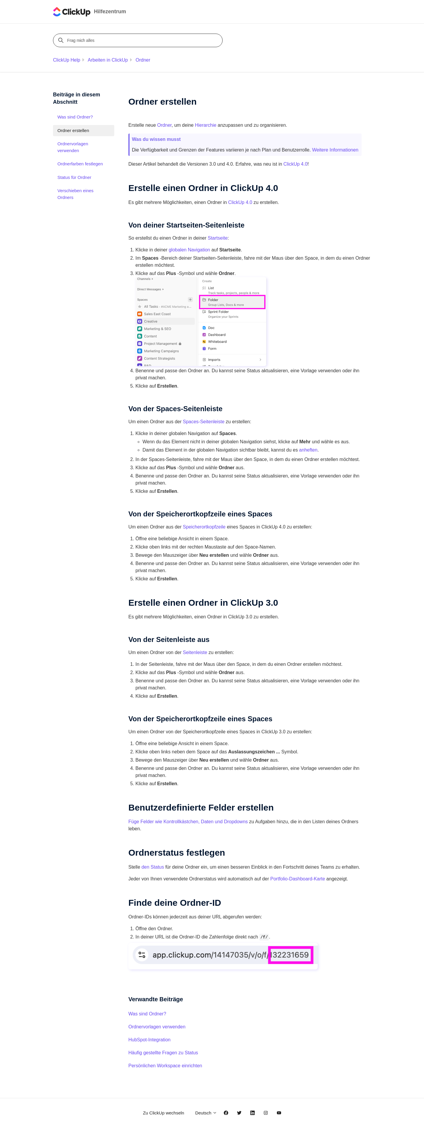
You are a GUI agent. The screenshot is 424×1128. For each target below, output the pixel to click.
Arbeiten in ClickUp (108, 59)
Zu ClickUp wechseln (163, 1112)
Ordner (143, 59)
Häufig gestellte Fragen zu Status (163, 1052)
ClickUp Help (66, 59)
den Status (152, 867)
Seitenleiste (195, 652)
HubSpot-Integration (149, 1039)
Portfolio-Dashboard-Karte (297, 878)
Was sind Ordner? (147, 1013)
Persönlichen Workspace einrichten (165, 1065)
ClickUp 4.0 (240, 202)
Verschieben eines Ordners (75, 194)
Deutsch (206, 1112)
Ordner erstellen (73, 130)
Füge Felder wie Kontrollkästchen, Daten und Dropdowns (188, 821)
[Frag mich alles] (139, 40)
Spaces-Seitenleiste (203, 421)
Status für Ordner (74, 177)
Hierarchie (205, 125)
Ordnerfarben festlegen (80, 163)
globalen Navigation (189, 249)
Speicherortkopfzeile (204, 526)
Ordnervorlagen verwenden (157, 1026)
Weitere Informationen (335, 149)
